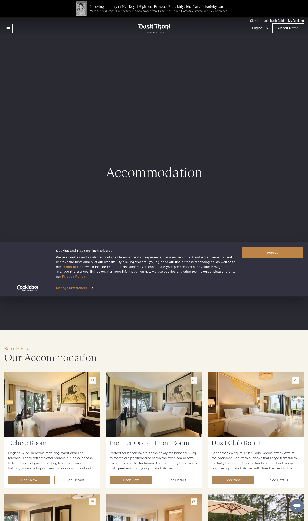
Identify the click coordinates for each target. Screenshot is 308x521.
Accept (272, 477)
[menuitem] (259, 28)
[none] (259, 28)
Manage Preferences (72, 512)
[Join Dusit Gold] (274, 21)
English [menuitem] (257, 28)
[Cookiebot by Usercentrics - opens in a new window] (27, 512)
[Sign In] (254, 21)
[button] (296, 21)
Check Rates (288, 28)
